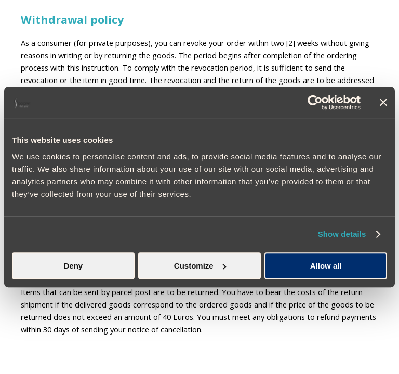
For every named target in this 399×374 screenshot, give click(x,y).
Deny (73, 265)
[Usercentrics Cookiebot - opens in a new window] (315, 102)
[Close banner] (383, 102)
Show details (342, 234)
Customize (200, 265)
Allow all (326, 265)
